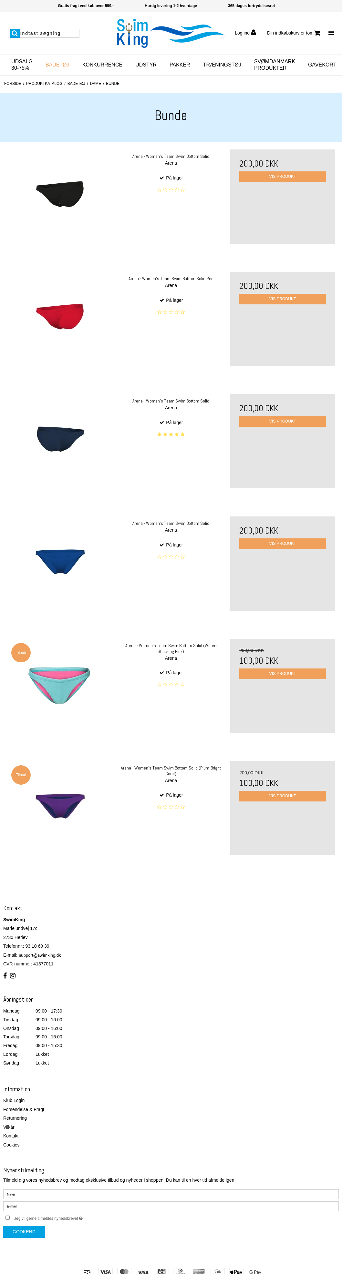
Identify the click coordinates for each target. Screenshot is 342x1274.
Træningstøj (222, 64)
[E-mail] (171, 1205)
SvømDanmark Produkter (274, 65)
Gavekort (322, 64)
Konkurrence (102, 64)
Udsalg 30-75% (22, 65)
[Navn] (171, 1194)
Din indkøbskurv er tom (293, 33)
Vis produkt (282, 176)
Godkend (24, 1231)
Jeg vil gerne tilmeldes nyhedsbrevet (64, 1217)
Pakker (180, 64)
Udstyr (146, 64)
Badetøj (57, 64)
